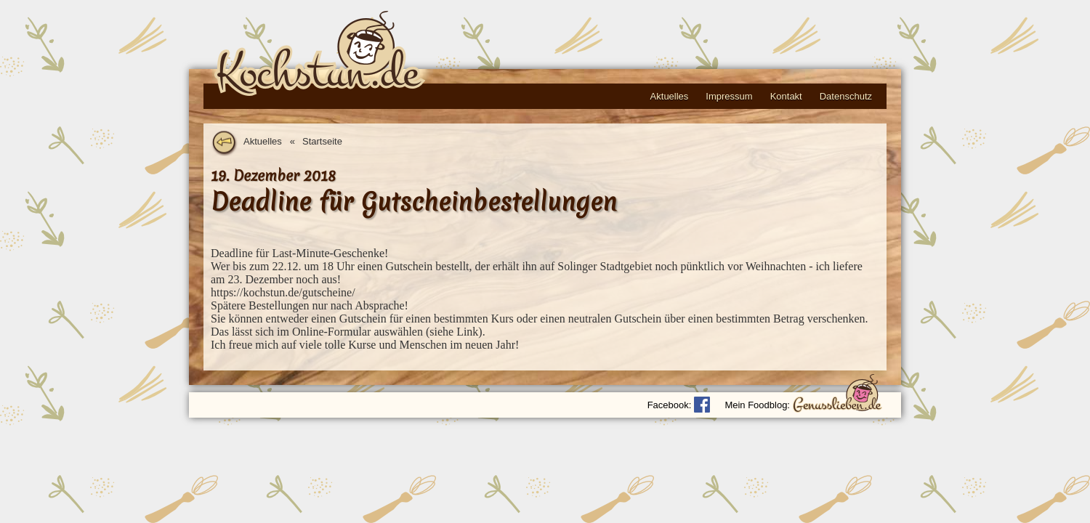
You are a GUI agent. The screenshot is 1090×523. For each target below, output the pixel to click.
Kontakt (786, 96)
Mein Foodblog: (757, 405)
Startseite (322, 141)
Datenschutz (846, 96)
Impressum (729, 96)
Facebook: (669, 405)
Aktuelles (669, 96)
